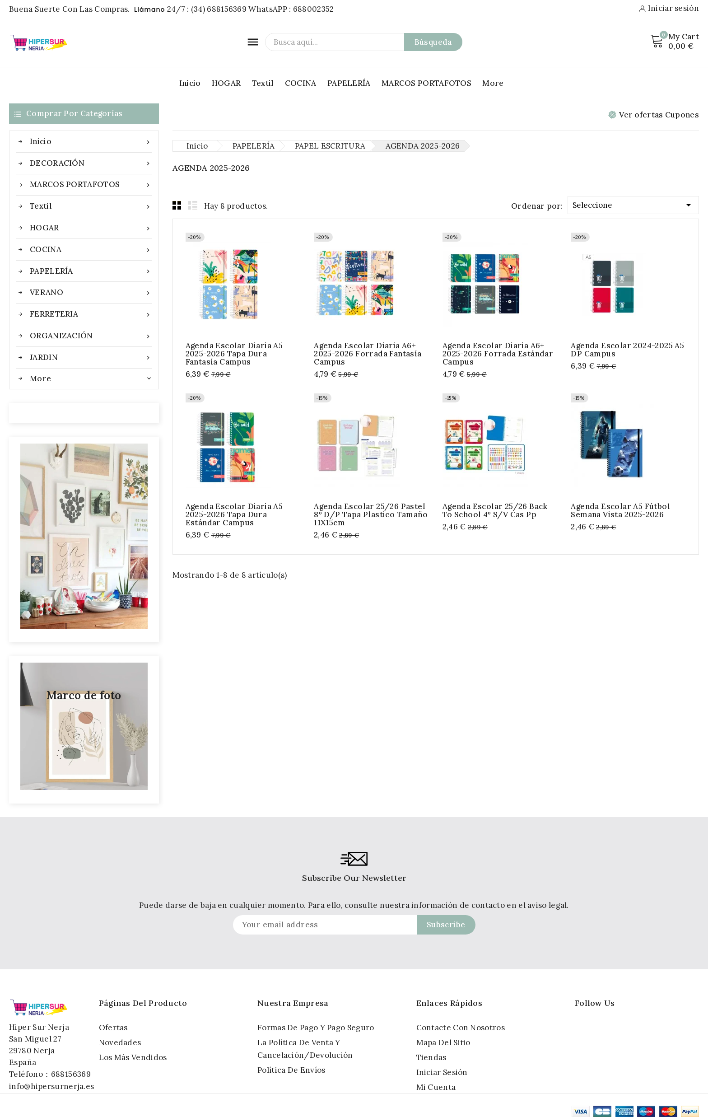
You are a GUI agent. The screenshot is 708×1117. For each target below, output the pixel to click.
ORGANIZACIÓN (91, 335)
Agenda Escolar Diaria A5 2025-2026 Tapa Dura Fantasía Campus (234, 353)
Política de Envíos (291, 1070)
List (192, 205)
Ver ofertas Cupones (653, 115)
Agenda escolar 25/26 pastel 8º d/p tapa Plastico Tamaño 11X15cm (371, 514)
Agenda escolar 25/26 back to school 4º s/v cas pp (495, 510)
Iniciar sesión (442, 1072)
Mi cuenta (436, 1087)
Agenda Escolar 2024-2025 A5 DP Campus (627, 349)
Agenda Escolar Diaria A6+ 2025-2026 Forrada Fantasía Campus (367, 353)
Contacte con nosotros (460, 1028)
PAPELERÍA (349, 83)
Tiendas (431, 1057)
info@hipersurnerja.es (51, 1086)
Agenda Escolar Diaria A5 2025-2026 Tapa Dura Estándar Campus (234, 514)
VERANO (91, 292)
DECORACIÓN (91, 163)
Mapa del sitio (443, 1042)
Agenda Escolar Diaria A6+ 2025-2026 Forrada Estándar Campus (497, 353)
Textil (263, 83)
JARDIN (91, 357)
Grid (177, 205)
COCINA (301, 83)
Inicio (190, 83)
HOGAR (226, 83)
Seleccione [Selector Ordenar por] (633, 203)
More (492, 83)
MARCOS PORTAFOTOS (426, 83)
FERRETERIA (91, 314)
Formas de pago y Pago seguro (315, 1028)
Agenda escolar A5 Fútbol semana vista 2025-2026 (620, 510)
